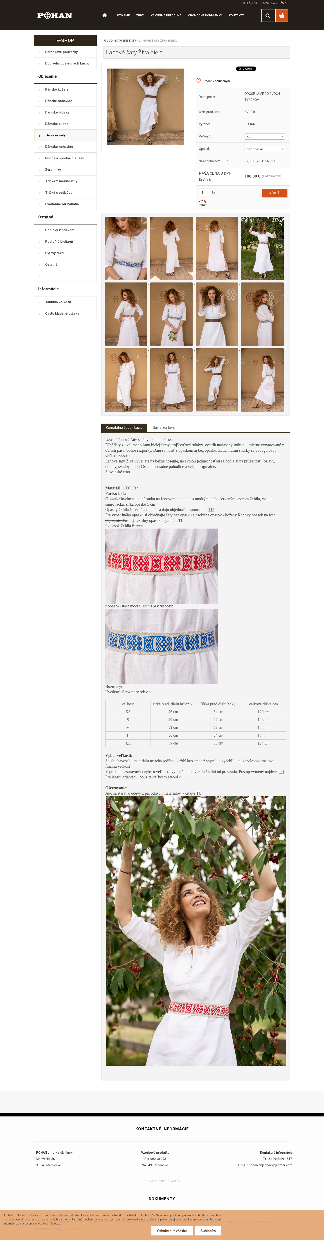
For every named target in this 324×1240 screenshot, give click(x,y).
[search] (268, 15)
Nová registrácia (273, 2)
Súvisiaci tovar (164, 427)
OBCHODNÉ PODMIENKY (205, 15)
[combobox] (265, 136)
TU (211, 509)
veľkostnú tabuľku (167, 777)
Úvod (108, 40)
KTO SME (123, 15)
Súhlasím (208, 1231)
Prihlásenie (249, 2)
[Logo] (55, 15)
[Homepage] (102, 15)
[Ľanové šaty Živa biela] (145, 107)
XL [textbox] (248, 136)
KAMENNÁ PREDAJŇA (166, 15)
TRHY (140, 15)
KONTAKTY (236, 15)
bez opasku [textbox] (255, 149)
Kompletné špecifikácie (124, 427)
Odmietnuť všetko (172, 1231)
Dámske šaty (125, 40)
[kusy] (204, 192)
